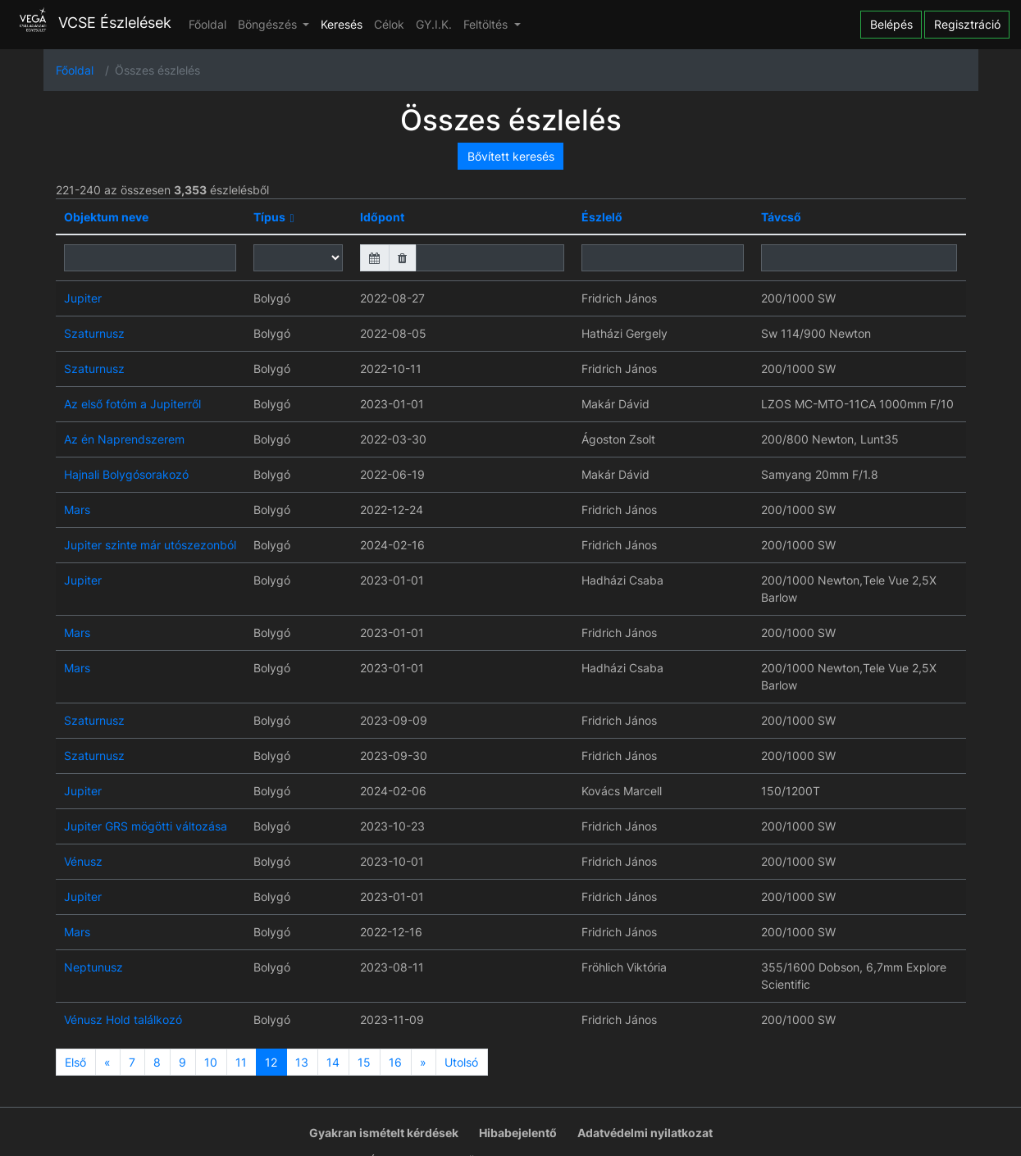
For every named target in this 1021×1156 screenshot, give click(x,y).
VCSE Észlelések (91, 22)
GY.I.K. (434, 24)
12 (271, 1062)
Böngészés (269, 24)
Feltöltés (487, 24)
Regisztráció (967, 24)
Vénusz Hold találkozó (123, 1019)
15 (364, 1062)
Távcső (781, 217)
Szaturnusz (94, 333)
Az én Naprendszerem (124, 439)
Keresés (341, 24)
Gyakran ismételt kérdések (383, 1133)
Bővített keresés (510, 156)
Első (75, 1062)
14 (333, 1062)
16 (395, 1062)
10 (210, 1062)
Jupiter (83, 298)
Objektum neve (106, 217)
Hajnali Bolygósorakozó (126, 474)
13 (301, 1062)
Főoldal (207, 24)
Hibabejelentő (518, 1133)
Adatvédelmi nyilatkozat (645, 1133)
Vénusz (83, 861)
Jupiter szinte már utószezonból (150, 545)
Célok (389, 24)
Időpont (382, 217)
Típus (269, 217)
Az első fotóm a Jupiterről (132, 404)
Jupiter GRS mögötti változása (145, 826)
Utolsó (461, 1062)
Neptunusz (93, 967)
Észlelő (601, 217)
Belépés (891, 24)
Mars (77, 510)
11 (241, 1062)
